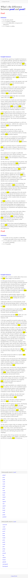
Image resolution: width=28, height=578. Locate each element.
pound (4, 553)
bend (4, 510)
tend (4, 484)
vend (4, 482)
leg (3, 555)
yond (4, 544)
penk (4, 479)
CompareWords (5, 1)
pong (4, 549)
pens (4, 477)
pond (22, 9)
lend (4, 508)
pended (4, 517)
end (3, 504)
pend (12, 9)
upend (4, 501)
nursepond (5, 564)
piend (4, 475)
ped (3, 488)
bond (4, 538)
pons (4, 551)
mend (4, 497)
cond (4, 527)
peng (4, 486)
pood (4, 531)
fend (4, 495)
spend (4, 506)
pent (4, 499)
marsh (4, 557)
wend (4, 493)
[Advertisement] (14, 41)
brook (4, 560)
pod (3, 546)
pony (4, 540)
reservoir (5, 524)
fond (4, 535)
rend (4, 490)
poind (4, 529)
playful (4, 562)
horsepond (5, 566)
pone (4, 533)
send (4, 512)
